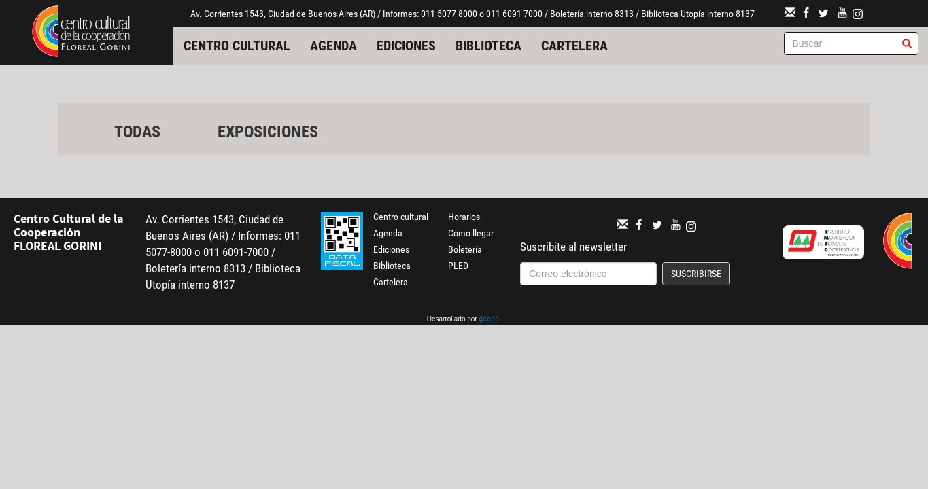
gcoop (489, 319)
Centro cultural (237, 45)
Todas (137, 131)
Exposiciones (268, 131)
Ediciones (406, 45)
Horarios (464, 216)
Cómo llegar (471, 233)
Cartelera (574, 45)
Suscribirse (696, 273)
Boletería (465, 249)
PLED (458, 265)
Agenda (333, 45)
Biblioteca (488, 45)
